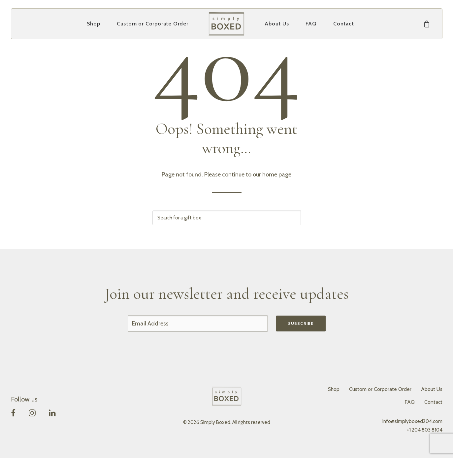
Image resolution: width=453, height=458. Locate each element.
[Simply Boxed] (227, 24)
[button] (13, 414)
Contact (343, 23)
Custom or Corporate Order (152, 23)
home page (276, 174)
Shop (93, 23)
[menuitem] (94, 24)
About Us (277, 23)
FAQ (311, 23)
